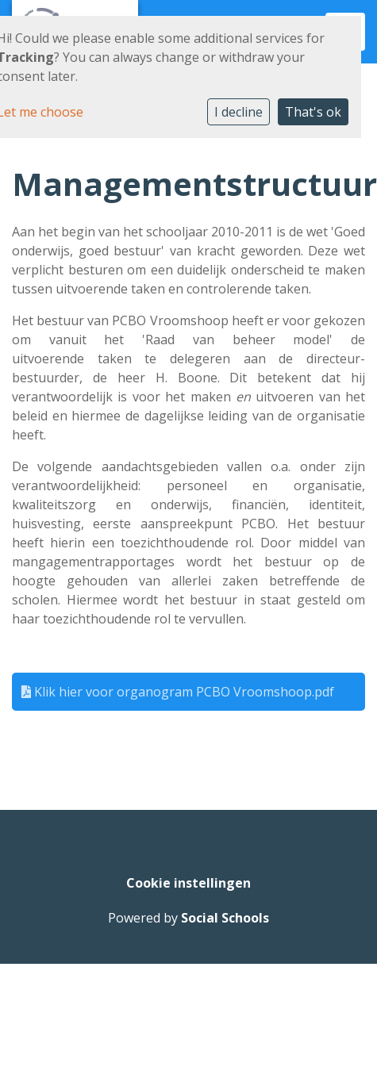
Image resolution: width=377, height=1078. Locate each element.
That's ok (313, 112)
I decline (238, 112)
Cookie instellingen (188, 883)
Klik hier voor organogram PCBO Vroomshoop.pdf (177, 691)
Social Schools (225, 917)
